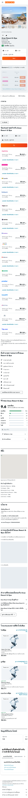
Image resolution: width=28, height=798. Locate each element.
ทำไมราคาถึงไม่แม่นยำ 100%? (14, 795)
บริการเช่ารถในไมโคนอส (10, 767)
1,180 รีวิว (12, 45)
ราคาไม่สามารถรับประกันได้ (7, 785)
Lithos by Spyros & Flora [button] (7, 714)
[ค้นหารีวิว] (15, 430)
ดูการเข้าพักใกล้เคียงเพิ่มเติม (21, 630)
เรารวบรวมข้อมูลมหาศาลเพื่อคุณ (14, 792)
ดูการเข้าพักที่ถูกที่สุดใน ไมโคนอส (21, 662)
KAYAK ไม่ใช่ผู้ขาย (14, 789)
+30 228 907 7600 (6, 43)
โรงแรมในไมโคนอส (9, 769)
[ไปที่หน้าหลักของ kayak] (9, 2)
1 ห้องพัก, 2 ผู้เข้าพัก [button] (8, 54)
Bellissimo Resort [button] (5, 682)
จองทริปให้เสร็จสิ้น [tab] (7, 756)
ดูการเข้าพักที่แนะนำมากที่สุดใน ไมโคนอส (21, 694)
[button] (2, 2)
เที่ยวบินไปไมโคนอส (8, 765)
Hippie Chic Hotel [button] (5, 649)
